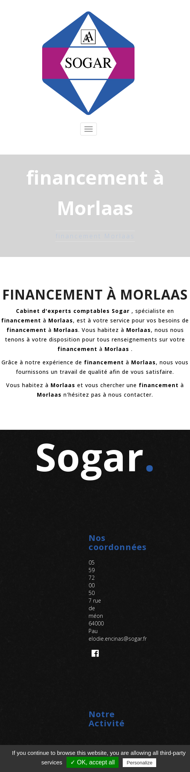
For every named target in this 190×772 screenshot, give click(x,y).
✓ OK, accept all (92, 762)
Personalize (139, 763)
